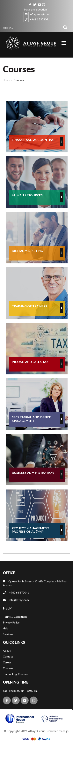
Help (6, 634)
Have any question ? (36, 9)
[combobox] (31, 27)
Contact (8, 663)
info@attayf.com (39, 14)
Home (6, 80)
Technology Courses (15, 680)
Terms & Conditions (15, 623)
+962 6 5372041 (40, 19)
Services (8, 640)
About (7, 657)
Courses (8, 675)
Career (7, 669)
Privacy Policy (11, 629)
